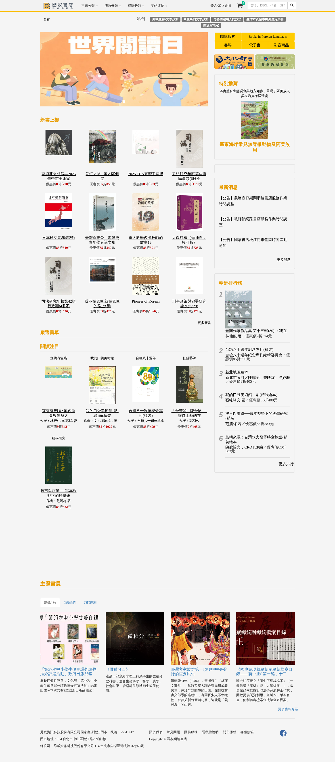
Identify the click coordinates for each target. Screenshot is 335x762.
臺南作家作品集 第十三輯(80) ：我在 (256, 331)
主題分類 (89, 5)
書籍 (228, 45)
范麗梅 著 (233, 424)
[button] (52, 71)
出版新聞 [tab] (70, 602)
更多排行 (286, 464)
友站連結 (159, 5)
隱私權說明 (210, 732)
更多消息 (283, 260)
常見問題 (173, 732)
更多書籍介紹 (288, 709)
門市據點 (229, 732)
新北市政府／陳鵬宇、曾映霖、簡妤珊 (257, 378)
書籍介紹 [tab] (50, 602)
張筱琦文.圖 (235, 400)
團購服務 (227, 36)
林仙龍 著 (233, 336)
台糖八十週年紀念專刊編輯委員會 (253, 355)
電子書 (254, 45)
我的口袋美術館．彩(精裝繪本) (251, 395)
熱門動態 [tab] (90, 602)
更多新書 (204, 323)
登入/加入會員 (220, 5)
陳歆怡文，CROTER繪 (244, 447)
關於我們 (156, 732)
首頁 (47, 19)
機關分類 (136, 5)
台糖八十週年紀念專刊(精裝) (249, 349)
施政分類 (113, 5)
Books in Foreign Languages (268, 36)
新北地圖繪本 (236, 372)
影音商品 (281, 45)
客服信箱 (247, 732)
